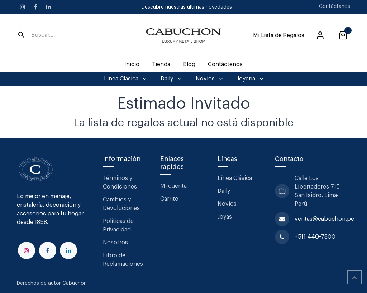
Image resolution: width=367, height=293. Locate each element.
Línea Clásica (235, 178)
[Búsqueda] (21, 35)
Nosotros (115, 242)
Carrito (169, 199)
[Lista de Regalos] (278, 34)
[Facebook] (35, 7)
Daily (224, 191)
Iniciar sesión (320, 35)
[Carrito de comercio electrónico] (343, 35)
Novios (227, 204)
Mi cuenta (173, 186)
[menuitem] (132, 64)
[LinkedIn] (48, 7)
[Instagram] (22, 7)
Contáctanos (334, 6)
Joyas (225, 217)
